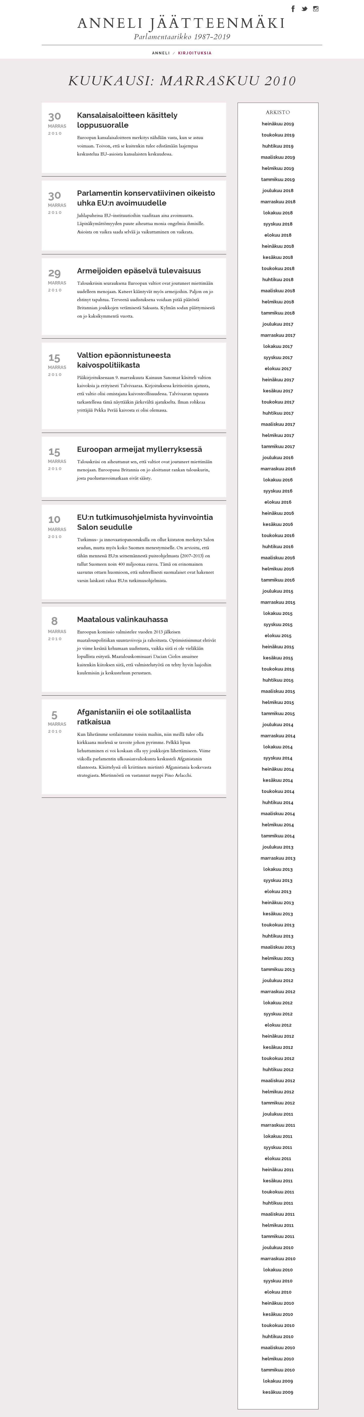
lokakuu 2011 (278, 1136)
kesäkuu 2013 (278, 913)
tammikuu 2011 (277, 1236)
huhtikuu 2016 (277, 546)
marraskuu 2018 (278, 201)
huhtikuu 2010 (277, 1336)
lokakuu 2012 (277, 1002)
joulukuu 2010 (278, 1247)
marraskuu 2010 (278, 1258)
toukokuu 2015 (278, 669)
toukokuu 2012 (278, 1058)
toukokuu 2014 (278, 791)
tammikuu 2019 (278, 179)
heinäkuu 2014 (278, 769)
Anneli (161, 53)
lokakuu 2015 (277, 613)
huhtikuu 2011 (278, 1203)
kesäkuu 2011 (278, 1180)
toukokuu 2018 (278, 268)
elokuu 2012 (278, 1025)
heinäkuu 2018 (278, 246)
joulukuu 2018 (278, 190)
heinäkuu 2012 (278, 1036)
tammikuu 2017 (278, 446)
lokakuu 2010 (278, 1269)
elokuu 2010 (277, 1292)
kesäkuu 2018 (278, 257)
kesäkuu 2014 (278, 780)
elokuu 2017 (278, 368)
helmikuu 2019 (278, 168)
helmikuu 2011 (278, 1225)
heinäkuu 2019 (278, 123)
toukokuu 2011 (278, 1191)
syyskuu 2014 (277, 758)
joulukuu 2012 (278, 980)
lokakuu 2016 (278, 479)
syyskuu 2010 (277, 1280)
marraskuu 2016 (278, 468)
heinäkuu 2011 (278, 1169)
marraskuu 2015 (278, 602)
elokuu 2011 (278, 1158)
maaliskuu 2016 (278, 557)
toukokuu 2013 (278, 924)
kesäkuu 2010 (278, 1314)
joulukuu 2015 (278, 591)
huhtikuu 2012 (278, 1069)
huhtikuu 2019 (277, 146)
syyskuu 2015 (278, 624)
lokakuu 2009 (278, 1381)
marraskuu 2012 (278, 991)
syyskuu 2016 (277, 491)
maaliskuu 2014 (278, 813)
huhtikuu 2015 (278, 680)
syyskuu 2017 (278, 357)
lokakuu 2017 (277, 346)
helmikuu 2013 (278, 958)
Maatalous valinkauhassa (122, 619)
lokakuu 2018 (278, 212)
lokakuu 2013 (278, 869)
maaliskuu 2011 (278, 1214)
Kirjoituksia (195, 53)
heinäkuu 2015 (278, 646)
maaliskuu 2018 (278, 290)
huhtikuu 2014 (277, 802)
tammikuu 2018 (278, 313)
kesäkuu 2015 (278, 657)
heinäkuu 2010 (278, 1303)
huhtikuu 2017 (278, 413)
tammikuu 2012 (278, 1102)
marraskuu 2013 (278, 858)
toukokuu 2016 (278, 535)
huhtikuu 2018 (277, 279)
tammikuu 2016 (278, 580)
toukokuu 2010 (278, 1325)
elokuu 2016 (277, 502)
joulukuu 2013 (278, 847)
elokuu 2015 (278, 635)
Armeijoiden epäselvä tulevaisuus (139, 270)
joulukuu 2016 (278, 457)
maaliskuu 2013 (278, 947)
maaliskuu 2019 (278, 157)
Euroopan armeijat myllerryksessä (139, 449)
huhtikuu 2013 (277, 936)
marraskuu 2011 (278, 1125)
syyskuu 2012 (278, 1013)
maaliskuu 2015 (278, 691)
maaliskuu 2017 (278, 424)
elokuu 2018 (277, 235)
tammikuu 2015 (278, 713)
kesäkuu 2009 (278, 1392)
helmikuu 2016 (278, 568)
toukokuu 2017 (278, 402)
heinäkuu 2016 (278, 513)
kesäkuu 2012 (278, 1047)
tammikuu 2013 (278, 969)
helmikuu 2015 (278, 702)
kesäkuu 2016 (278, 524)
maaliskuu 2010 (278, 1347)
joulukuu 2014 (278, 724)
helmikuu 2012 (278, 1091)
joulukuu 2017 (278, 324)
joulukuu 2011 (278, 1114)
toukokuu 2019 (278, 135)
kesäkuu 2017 (278, 390)
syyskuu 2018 (277, 224)
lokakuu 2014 (278, 746)
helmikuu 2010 (278, 1358)
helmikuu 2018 (278, 301)
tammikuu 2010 (278, 1369)
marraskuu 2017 (278, 335)
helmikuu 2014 (278, 824)
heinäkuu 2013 (278, 902)
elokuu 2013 (277, 891)
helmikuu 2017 (278, 435)
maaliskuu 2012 (278, 1080)
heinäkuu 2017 (278, 379)
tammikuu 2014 (278, 835)
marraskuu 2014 (278, 735)
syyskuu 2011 (278, 1147)
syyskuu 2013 (277, 880)
